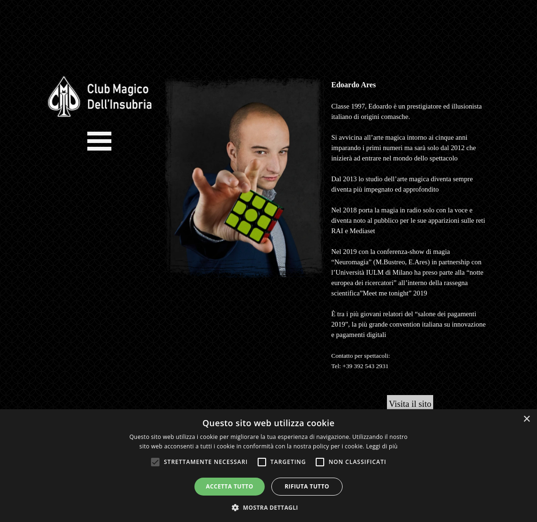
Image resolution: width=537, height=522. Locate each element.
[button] (268, 507)
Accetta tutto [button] (229, 486)
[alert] (268, 465)
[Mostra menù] (99, 141)
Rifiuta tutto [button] (307, 486)
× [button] (526, 419)
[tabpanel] (410, 230)
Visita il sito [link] (410, 404)
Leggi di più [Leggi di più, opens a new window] (382, 446)
